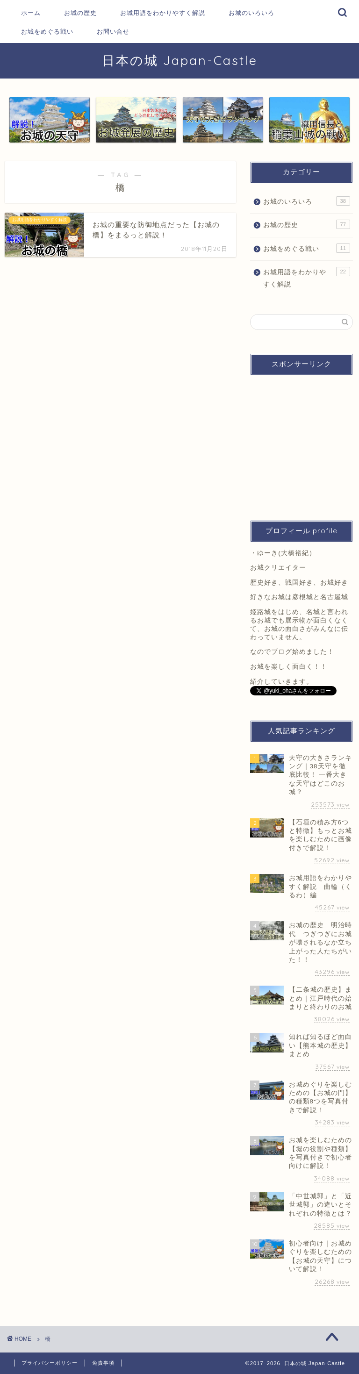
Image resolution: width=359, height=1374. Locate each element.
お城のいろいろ (251, 12)
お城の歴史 (80, 12)
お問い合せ (113, 31)
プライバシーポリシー (50, 1363)
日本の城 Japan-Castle (180, 60)
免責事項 (103, 1363)
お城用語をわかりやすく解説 (162, 12)
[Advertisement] (301, 443)
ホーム (31, 12)
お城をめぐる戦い (47, 31)
